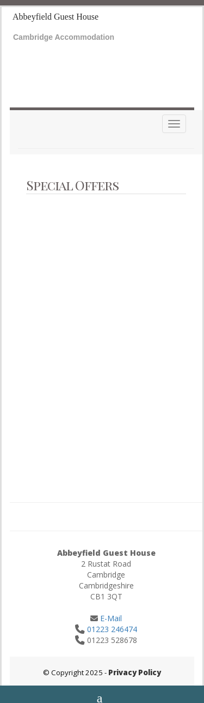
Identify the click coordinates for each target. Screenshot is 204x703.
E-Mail (110, 618)
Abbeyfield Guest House (55, 16)
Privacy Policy (134, 672)
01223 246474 (112, 629)
